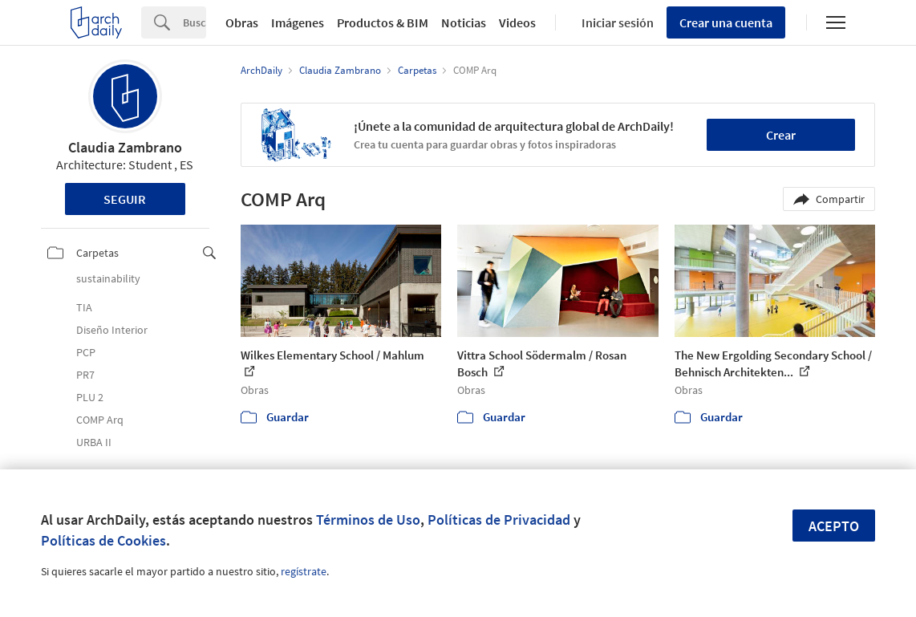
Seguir (124, 199)
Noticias (463, 22)
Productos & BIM (382, 22)
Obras (241, 22)
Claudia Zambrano (125, 147)
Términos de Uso (368, 519)
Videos (517, 22)
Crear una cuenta (725, 22)
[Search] (194, 22)
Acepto (834, 526)
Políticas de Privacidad (499, 519)
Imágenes (297, 22)
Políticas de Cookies (103, 540)
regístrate (303, 571)
